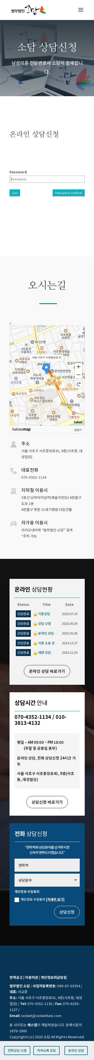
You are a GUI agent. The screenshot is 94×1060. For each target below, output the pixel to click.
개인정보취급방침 (54, 977)
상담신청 (66, 912)
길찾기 (78, 429)
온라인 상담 (76, 1050)
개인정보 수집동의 (39, 899)
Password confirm (68, 192)
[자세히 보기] (55, 899)
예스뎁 (32, 1024)
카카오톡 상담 (46, 1050)
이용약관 (31, 977)
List (15, 192)
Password (18, 171)
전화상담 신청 (17, 1050)
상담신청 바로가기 (47, 802)
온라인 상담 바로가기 (47, 671)
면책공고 (16, 977)
